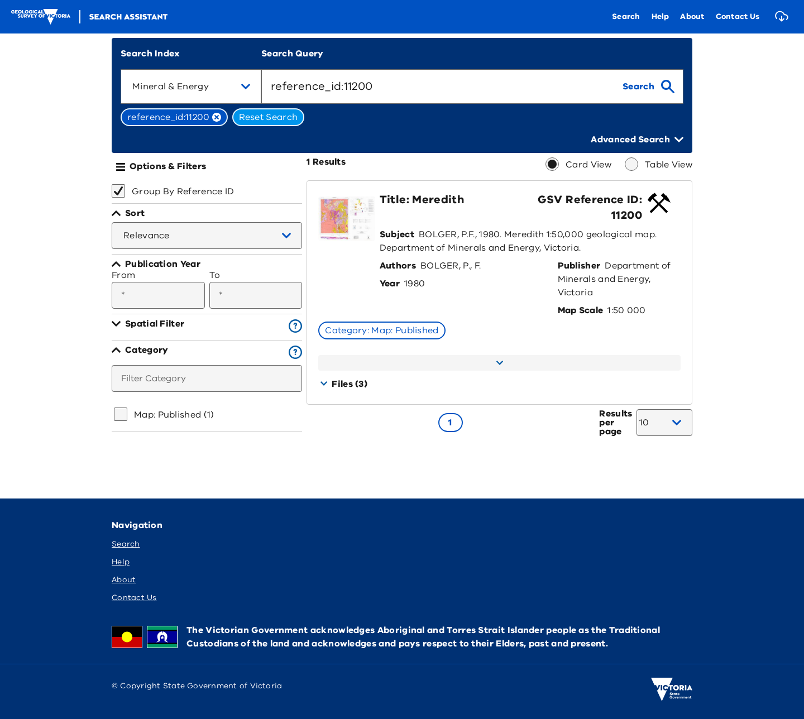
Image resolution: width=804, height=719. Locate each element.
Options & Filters (168, 166)
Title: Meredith (422, 199)
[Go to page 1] (450, 422)
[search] (648, 86)
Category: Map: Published (381, 330)
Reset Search (268, 117)
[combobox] (191, 86)
